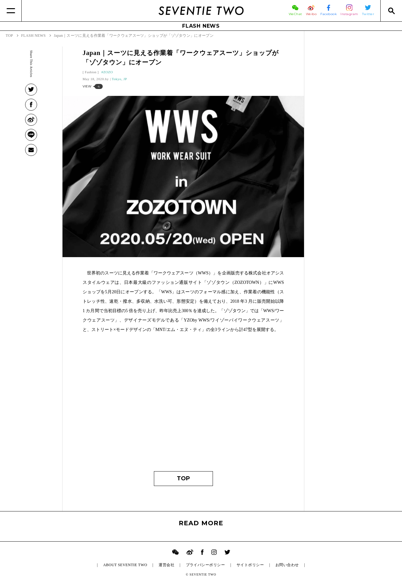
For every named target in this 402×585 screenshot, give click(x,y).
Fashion (90, 72)
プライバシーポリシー (205, 565)
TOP (183, 478)
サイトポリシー (250, 565)
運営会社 (166, 565)
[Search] (391, 10)
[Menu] (11, 10)
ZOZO (108, 72)
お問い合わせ (287, 565)
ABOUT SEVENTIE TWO (125, 565)
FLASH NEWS (201, 26)
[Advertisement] (183, 405)
